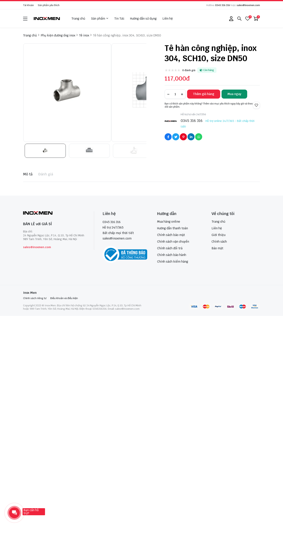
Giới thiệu (218, 235)
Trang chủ (78, 18)
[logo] (47, 18)
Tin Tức (119, 18)
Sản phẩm (99, 18)
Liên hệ (167, 18)
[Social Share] (168, 136)
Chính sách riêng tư (34, 298)
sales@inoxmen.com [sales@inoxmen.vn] (117, 238)
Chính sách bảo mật (171, 235)
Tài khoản (28, 5)
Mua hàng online (168, 221)
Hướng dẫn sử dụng (143, 18)
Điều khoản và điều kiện (64, 298)
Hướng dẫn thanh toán (172, 228)
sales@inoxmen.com (248, 5)
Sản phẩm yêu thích (48, 5)
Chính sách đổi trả (169, 248)
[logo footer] (54, 213)
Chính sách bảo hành (171, 255)
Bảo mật (217, 248)
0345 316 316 (222, 5)
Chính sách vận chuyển (173, 241)
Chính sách (219, 241)
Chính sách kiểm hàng (172, 261)
